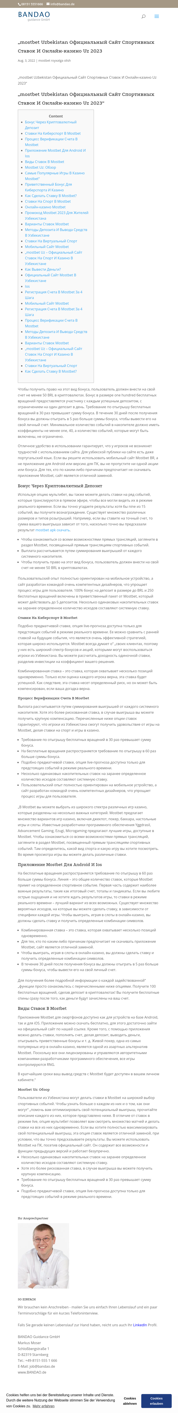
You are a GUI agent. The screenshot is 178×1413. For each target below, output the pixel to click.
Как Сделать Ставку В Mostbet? (51, 195)
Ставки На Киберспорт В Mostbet (53, 133)
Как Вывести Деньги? (43, 269)
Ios (27, 286)
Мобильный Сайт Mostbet (47, 246)
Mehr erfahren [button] (44, 1406)
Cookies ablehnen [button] (130, 1401)
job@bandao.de (42, 1366)
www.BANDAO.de (32, 1372)
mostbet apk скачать (52, 530)
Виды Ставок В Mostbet (44, 161)
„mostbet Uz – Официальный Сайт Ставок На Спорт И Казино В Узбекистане (53, 258)
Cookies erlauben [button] (156, 1401)
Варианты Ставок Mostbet (47, 224)
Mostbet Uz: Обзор (40, 167)
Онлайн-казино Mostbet (45, 207)
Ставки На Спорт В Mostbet (48, 201)
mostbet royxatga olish (54, 60)
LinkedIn (140, 1325)
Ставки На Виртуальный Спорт (51, 241)
